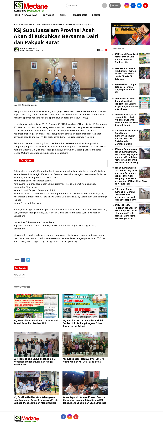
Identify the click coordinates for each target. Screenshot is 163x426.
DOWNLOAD (48, 15)
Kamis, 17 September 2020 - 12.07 (31, 50)
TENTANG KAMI (29, 15)
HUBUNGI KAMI (79, 15)
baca (100, 50)
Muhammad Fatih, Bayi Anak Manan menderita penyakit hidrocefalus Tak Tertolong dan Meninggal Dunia (126, 137)
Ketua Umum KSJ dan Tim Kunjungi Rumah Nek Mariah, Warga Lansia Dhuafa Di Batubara (125, 73)
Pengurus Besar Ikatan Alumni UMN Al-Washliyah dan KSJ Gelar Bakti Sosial (83, 360)
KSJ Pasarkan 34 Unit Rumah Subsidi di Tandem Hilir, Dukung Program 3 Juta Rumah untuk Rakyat (82, 323)
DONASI (96, 15)
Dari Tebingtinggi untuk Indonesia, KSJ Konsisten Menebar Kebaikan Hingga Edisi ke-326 (35, 361)
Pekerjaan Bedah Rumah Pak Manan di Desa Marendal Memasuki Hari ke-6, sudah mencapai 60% (125, 194)
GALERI (63, 15)
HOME (17, 15)
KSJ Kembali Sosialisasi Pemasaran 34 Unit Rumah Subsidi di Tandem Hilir (36, 322)
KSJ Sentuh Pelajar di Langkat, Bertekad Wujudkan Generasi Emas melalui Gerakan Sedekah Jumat (126, 120)
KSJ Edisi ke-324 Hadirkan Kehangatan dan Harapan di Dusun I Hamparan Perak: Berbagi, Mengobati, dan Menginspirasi (36, 400)
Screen (114, 5)
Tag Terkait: (20, 268)
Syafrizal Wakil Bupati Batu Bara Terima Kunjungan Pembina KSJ (126, 88)
